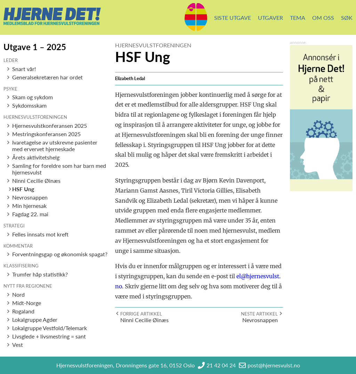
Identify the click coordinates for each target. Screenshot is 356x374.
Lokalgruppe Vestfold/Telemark (49, 328)
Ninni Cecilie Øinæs (36, 180)
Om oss (323, 17)
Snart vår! (24, 68)
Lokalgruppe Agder (34, 319)
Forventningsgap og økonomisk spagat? (59, 254)
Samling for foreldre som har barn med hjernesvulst (59, 169)
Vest (17, 344)
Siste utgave (232, 17)
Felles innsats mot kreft (40, 234)
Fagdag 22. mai (30, 214)
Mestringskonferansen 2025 (46, 134)
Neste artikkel (259, 314)
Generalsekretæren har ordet (47, 77)
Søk (347, 17)
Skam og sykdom (32, 97)
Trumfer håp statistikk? (40, 274)
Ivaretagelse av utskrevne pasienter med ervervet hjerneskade (54, 145)
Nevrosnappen (30, 197)
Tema (297, 17)
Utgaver (270, 17)
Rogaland (23, 311)
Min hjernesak (29, 205)
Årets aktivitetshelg (35, 157)
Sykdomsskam (29, 105)
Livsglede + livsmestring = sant (49, 336)
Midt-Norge (26, 302)
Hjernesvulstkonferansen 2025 (49, 125)
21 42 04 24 (221, 365)
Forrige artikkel (141, 314)
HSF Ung (23, 189)
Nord (18, 294)
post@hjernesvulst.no (274, 365)
